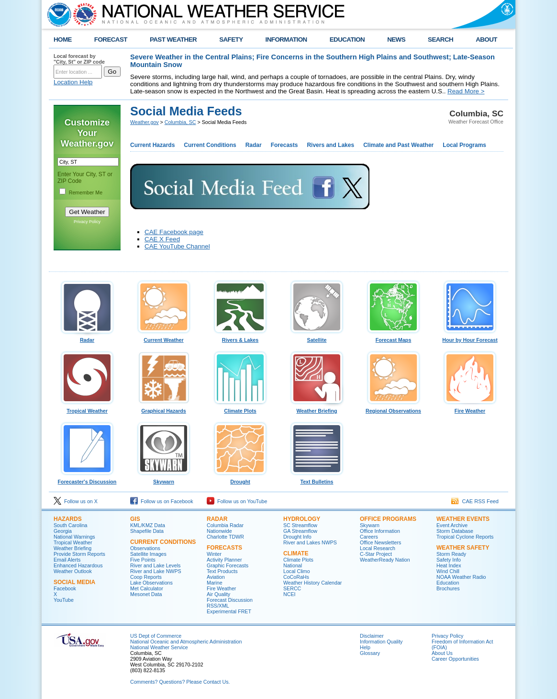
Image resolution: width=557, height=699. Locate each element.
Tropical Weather (87, 408)
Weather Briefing (317, 408)
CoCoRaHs (296, 577)
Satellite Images (148, 554)
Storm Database (454, 531)
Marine (215, 583)
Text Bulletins (317, 479)
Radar (253, 145)
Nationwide (219, 531)
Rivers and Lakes (330, 145)
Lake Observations (151, 583)
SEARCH (440, 39)
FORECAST (110, 39)
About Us (442, 653)
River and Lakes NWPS (310, 542)
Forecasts (284, 145)
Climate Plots (240, 408)
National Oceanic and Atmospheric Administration (186, 641)
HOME (63, 39)
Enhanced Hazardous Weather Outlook (78, 568)
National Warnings (74, 537)
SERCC (292, 588)
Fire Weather (470, 408)
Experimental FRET (229, 611)
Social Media (74, 582)
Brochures (448, 588)
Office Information (380, 531)
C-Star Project (376, 554)
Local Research (377, 548)
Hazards (68, 519)
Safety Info (448, 560)
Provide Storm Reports (79, 554)
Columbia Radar (225, 525)
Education (447, 583)
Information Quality (381, 641)
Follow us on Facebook (161, 501)
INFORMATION (286, 39)
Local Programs (464, 145)
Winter (214, 554)
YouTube (64, 600)
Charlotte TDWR (225, 537)
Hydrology (301, 519)
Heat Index (448, 565)
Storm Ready (451, 554)
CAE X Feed (162, 239)
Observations (145, 548)
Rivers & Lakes (240, 337)
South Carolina (71, 525)
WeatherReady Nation (385, 560)
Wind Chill (447, 571)
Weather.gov (144, 122)
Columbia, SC (180, 122)
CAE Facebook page (174, 232)
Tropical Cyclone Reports (464, 537)
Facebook (65, 588)
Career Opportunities (455, 659)
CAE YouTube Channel (177, 246)
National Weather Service (159, 647)
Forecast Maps (393, 337)
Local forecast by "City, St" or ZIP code (79, 59)
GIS (135, 519)
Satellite (317, 337)
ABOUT (486, 39)
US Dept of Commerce (155, 636)
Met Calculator (146, 588)
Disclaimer (372, 636)
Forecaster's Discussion (87, 479)
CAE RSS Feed (475, 501)
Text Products (222, 571)
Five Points (143, 560)
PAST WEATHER (173, 39)
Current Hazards (152, 145)
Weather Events (463, 519)
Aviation (216, 577)
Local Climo (296, 571)
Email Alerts (67, 560)
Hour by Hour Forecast (470, 337)
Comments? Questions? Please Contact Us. (180, 682)
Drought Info (297, 537)
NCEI (289, 594)
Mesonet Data (146, 594)
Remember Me (85, 192)
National (292, 565)
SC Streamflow (300, 525)
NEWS (396, 39)
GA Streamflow (300, 531)
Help (365, 647)
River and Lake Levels (155, 565)
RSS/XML (218, 606)
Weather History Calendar (312, 583)
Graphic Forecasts (227, 565)
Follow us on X (76, 501)
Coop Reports (146, 577)
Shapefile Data (147, 531)
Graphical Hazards (164, 408)
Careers (369, 537)
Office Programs (388, 519)
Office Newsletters (380, 542)
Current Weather (164, 337)
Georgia (63, 531)
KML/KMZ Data (147, 525)
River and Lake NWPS (155, 571)
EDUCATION (347, 39)
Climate (295, 553)
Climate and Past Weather (398, 145)
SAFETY (231, 39)
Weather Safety (462, 547)
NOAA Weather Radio (461, 577)
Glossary (370, 653)
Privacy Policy (87, 221)
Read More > (465, 91)
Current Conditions (210, 145)
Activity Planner (224, 560)
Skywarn (164, 479)
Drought (240, 479)
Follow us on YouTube (237, 501)
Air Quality (218, 594)
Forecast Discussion (230, 600)
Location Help (73, 82)
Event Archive (452, 525)
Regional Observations (393, 408)
